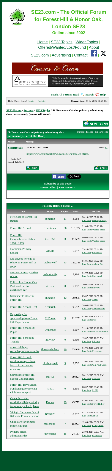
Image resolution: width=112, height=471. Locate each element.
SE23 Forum (13, 110)
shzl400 (50, 376)
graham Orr (97, 264)
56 (65, 228)
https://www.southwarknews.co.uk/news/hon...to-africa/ (58, 153)
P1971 (50, 388)
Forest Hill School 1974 (23, 306)
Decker (50, 402)
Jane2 (95, 415)
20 (65, 349)
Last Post (86, 220)
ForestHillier (98, 403)
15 (65, 433)
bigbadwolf (50, 262)
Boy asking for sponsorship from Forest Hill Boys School (23, 318)
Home (42, 42)
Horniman (50, 228)
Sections (29, 110)
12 (65, 297)
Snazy (95, 299)
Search (87, 94)
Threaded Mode (85, 131)
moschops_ (50, 423)
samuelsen (15, 147)
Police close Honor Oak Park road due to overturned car (23, 285)
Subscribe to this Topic (57, 183)
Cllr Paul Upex (99, 364)
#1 (106, 147)
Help (100, 94)
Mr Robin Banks (100, 331)
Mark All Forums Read (65, 94)
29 (65, 402)
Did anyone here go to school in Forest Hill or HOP (23, 262)
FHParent (50, 318)
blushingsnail (50, 363)
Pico (94, 319)
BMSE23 (50, 414)
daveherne (50, 433)
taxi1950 (50, 239)
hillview (50, 286)
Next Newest (65, 187)
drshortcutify (50, 274)
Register (42, 101)
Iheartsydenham (50, 349)
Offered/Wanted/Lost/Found (62, 47)
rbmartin (50, 218)
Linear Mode (101, 131)
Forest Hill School (20, 228)
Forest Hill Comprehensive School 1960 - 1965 (23, 238)
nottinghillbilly (99, 220)
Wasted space (98, 229)
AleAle (50, 250)
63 (65, 262)
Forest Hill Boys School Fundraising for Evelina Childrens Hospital (23, 388)
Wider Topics (87, 42)
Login (31, 101)
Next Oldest (49, 187)
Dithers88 (50, 329)
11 (65, 218)
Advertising (61, 55)
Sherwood (97, 276)
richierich (50, 306)
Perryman (97, 351)
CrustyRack (98, 425)
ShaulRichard (98, 308)
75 (65, 376)
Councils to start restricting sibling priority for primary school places (24, 402)
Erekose (96, 378)
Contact (80, 55)
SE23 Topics (62, 42)
